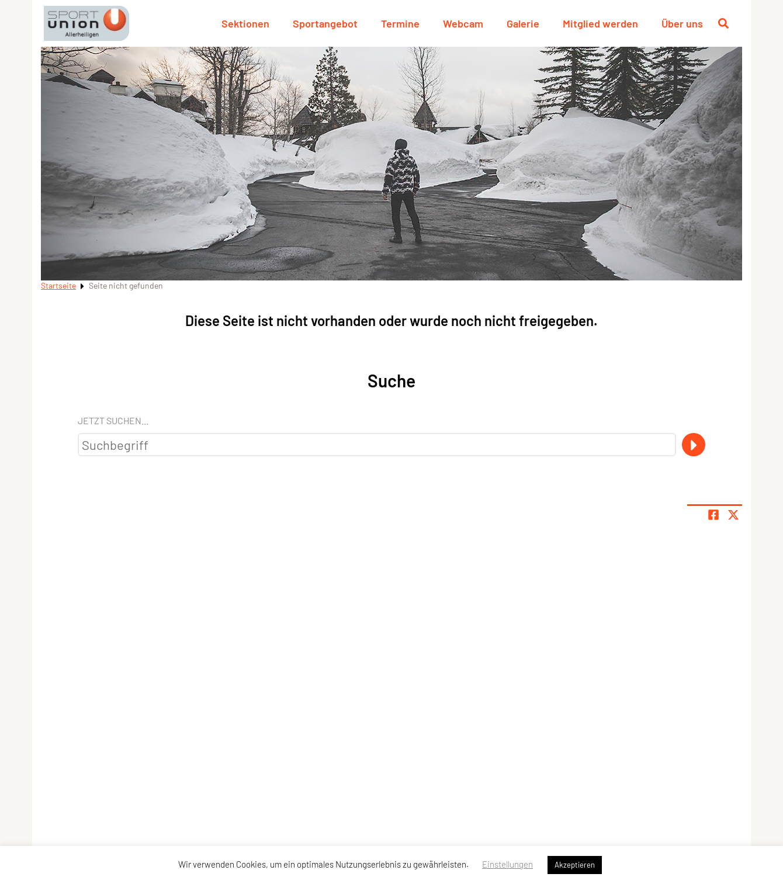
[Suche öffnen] (723, 23)
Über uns (682, 23)
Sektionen (245, 23)
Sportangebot (325, 23)
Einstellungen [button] (507, 864)
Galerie (523, 23)
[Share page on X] (733, 515)
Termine (400, 23)
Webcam (463, 23)
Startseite (58, 285)
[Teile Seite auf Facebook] (713, 515)
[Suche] (693, 444)
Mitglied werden (600, 23)
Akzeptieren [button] (575, 864)
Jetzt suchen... (113, 420)
